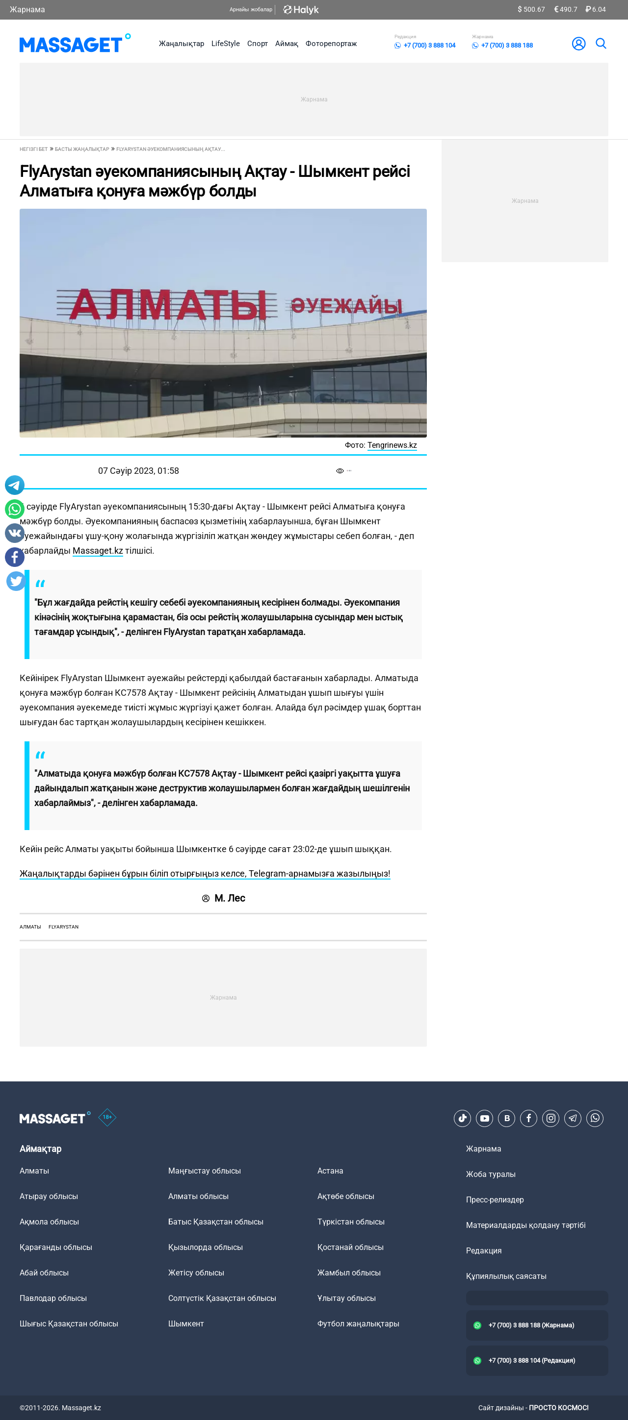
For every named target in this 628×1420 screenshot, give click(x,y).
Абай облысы (44, 1272)
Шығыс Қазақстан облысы (69, 1323)
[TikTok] (463, 1118)
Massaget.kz (98, 550)
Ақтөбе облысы (345, 1196)
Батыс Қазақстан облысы (215, 1221)
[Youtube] (485, 1118)
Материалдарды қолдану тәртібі (526, 1225)
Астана (330, 1170)
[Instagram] (551, 1118)
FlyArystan (63, 927)
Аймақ (286, 43)
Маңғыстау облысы (204, 1170)
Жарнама (27, 9)
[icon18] (107, 1118)
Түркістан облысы (351, 1221)
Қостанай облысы (350, 1247)
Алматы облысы (198, 1196)
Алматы (30, 927)
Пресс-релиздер (495, 1199)
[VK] (507, 1118)
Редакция (484, 1250)
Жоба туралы (491, 1174)
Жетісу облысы (196, 1272)
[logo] (75, 43)
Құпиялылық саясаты (506, 1276)
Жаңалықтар (181, 43)
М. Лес (223, 898)
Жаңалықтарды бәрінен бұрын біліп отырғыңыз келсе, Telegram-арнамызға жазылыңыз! (205, 873)
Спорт (257, 43)
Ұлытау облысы (346, 1298)
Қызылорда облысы (205, 1247)
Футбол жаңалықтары (358, 1323)
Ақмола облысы (49, 1221)
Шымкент (186, 1323)
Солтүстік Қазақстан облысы (222, 1298)
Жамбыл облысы (349, 1272)
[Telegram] (573, 1118)
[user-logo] (579, 43)
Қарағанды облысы (56, 1247)
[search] (600, 43)
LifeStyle (225, 43)
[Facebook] (529, 1118)
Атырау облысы (49, 1196)
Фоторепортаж (331, 43)
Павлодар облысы (53, 1298)
